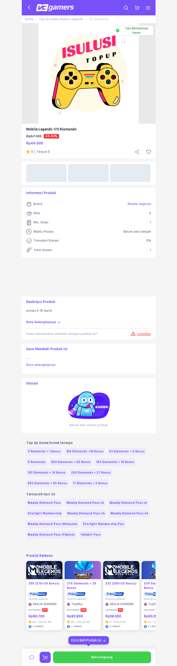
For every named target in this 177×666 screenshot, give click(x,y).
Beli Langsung (102, 657)
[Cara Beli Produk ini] (88, 640)
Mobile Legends (139, 204)
